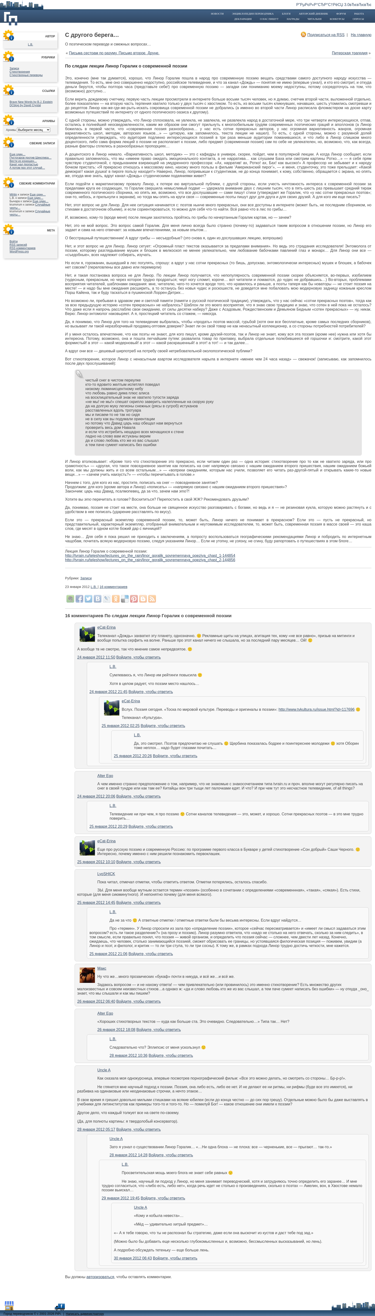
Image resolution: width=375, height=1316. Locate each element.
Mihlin (13, 194)
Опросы (358, 18)
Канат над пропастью (24, 164)
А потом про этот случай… (27, 167)
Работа (359, 13)
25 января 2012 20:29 (108, 826)
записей (18, 244)
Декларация (243, 18)
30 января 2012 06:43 (133, 1258)
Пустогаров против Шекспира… (30, 157)
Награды (293, 18)
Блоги (286, 13)
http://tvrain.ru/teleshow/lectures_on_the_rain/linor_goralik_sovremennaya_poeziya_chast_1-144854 (150, 556)
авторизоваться (100, 1277)
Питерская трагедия (350, 53)
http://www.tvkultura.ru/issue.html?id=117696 (317, 709)
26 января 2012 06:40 (96, 1001)
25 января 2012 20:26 (133, 756)
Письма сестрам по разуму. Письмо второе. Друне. (114, 53)
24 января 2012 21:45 (108, 692)
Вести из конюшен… (23, 161)
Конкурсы (337, 18)
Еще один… (18, 154)
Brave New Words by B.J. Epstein (31, 102)
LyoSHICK (106, 874)
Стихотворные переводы (26, 75)
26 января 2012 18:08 (116, 1030)
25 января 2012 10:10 (96, 862)
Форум (341, 13)
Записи (14, 68)
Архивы (11, 130)
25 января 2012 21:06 (108, 954)
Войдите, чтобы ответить (138, 657)
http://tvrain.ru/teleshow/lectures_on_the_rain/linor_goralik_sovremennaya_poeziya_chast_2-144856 (150, 560)
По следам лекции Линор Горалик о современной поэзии (126, 66)
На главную (361, 35)
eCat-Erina (106, 627)
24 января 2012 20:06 (96, 796)
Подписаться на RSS (325, 35)
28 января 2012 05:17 (96, 1129)
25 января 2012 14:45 (96, 903)
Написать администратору (85, 1314)
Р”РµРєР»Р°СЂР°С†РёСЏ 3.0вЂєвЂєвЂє (333, 5)
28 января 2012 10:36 (129, 1055)
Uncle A (103, 1070)
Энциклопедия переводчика (253, 13)
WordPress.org (19, 251)
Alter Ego (105, 776)
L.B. (30, 44)
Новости (217, 13)
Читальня (314, 18)
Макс (101, 968)
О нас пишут (269, 18)
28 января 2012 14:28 (129, 1155)
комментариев (22, 248)
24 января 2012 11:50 (96, 657)
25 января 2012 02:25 (121, 726)
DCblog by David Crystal (25, 105)
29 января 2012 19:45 (121, 1198)
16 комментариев (113, 587)
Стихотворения (20, 71)
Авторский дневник (313, 13)
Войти (14, 241)
